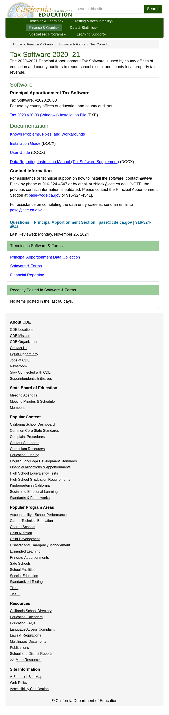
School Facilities (22, 570)
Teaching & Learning (46, 21)
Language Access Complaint (32, 629)
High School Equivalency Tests (34, 473)
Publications (19, 648)
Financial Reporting (27, 275)
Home (17, 44)
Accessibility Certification (29, 689)
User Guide (27, 152)
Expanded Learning (25, 551)
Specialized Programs (47, 34)
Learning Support (91, 34)
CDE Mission (20, 336)
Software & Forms (71, 44)
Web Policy (19, 683)
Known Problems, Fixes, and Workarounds (47, 134)
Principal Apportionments (29, 557)
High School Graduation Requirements (40, 479)
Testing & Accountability (94, 21)
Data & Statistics (84, 28)
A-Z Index (17, 677)
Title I (14, 588)
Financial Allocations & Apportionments (40, 467)
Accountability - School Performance (38, 515)
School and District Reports (31, 653)
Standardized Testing (26, 582)
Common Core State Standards (34, 430)
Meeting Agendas (23, 395)
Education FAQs (22, 623)
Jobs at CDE (20, 360)
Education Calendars (26, 617)
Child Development (25, 539)
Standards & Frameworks (30, 498)
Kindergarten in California (30, 485)
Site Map (35, 677)
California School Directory (30, 611)
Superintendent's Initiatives (31, 378)
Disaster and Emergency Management (40, 545)
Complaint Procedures (27, 437)
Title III (15, 594)
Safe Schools (20, 563)
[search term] (109, 9)
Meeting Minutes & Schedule (32, 401)
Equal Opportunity (24, 354)
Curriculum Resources (27, 449)
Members (17, 408)
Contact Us (18, 348)
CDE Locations (21, 329)
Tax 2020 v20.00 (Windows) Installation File (54, 115)
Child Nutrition (21, 533)
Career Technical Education (31, 521)
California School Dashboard (32, 424)
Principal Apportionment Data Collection (45, 257)
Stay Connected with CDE (30, 372)
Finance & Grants (44, 28)
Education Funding (24, 455)
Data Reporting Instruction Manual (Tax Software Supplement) (72, 162)
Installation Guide (33, 143)
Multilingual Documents (28, 641)
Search (153, 9)
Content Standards (24, 443)
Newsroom (18, 366)
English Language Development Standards (43, 461)
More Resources (28, 660)
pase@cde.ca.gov (44, 195)
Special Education (24, 576)
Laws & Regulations (25, 635)
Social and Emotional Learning (34, 491)
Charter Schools (22, 527)
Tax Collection (100, 44)
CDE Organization (24, 342)
